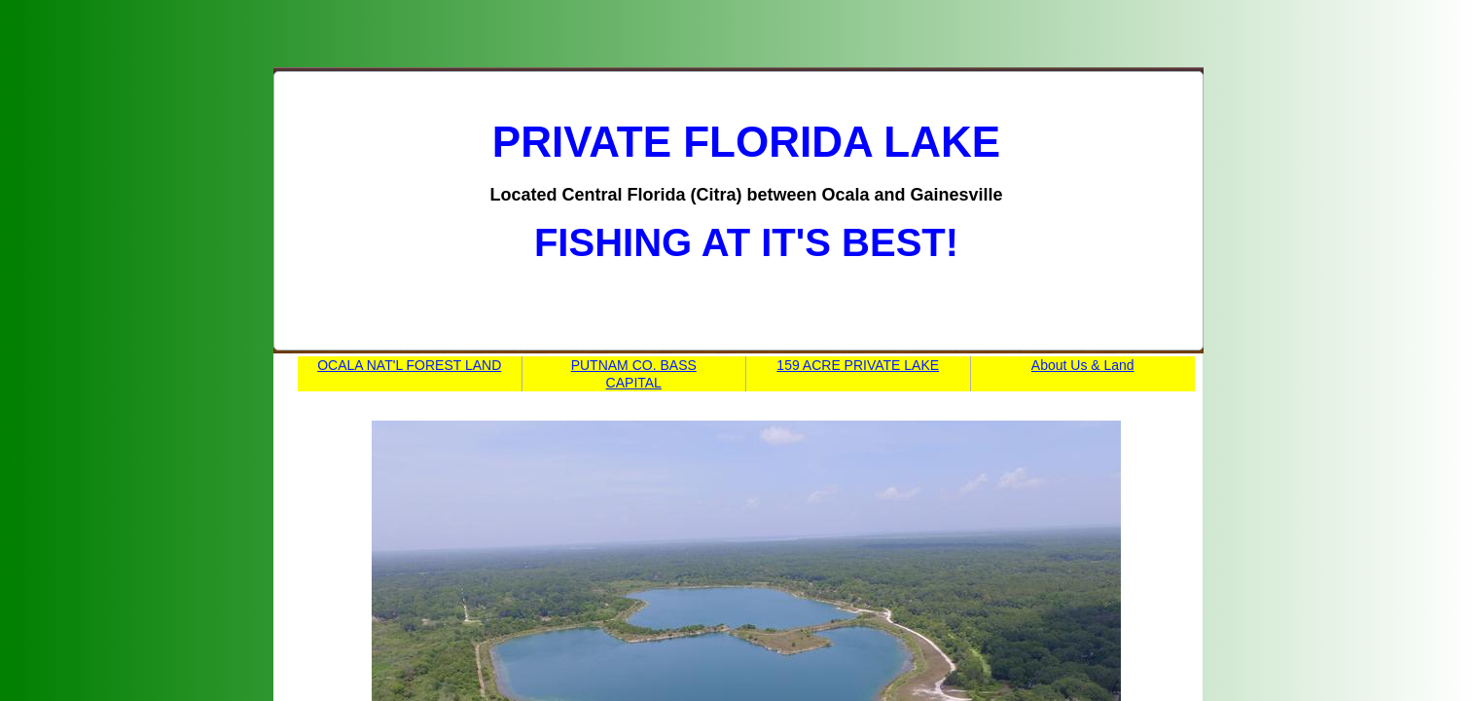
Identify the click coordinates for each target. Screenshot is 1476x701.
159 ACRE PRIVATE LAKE (857, 365)
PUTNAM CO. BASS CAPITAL (634, 373)
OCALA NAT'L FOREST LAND (409, 365)
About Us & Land (1082, 365)
